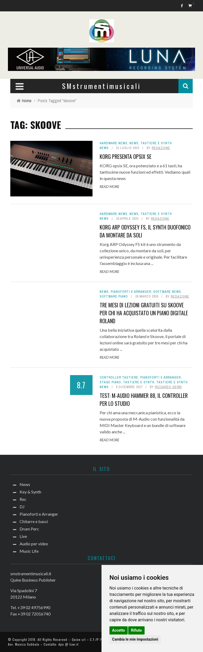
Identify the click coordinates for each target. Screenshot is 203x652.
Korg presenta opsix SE (125, 156)
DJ (22, 506)
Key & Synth (30, 491)
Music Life (29, 551)
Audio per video (34, 543)
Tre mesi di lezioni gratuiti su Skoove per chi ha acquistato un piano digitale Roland (144, 313)
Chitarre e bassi (34, 521)
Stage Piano (110, 382)
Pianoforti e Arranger (131, 292)
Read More (109, 186)
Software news (167, 292)
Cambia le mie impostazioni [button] (135, 639)
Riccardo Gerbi (168, 387)
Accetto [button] (118, 630)
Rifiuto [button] (136, 630)
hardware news (113, 143)
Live (23, 536)
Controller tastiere (119, 377)
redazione (161, 148)
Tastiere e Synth (138, 382)
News (134, 143)
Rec (23, 499)
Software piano (114, 296)
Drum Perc (29, 528)
